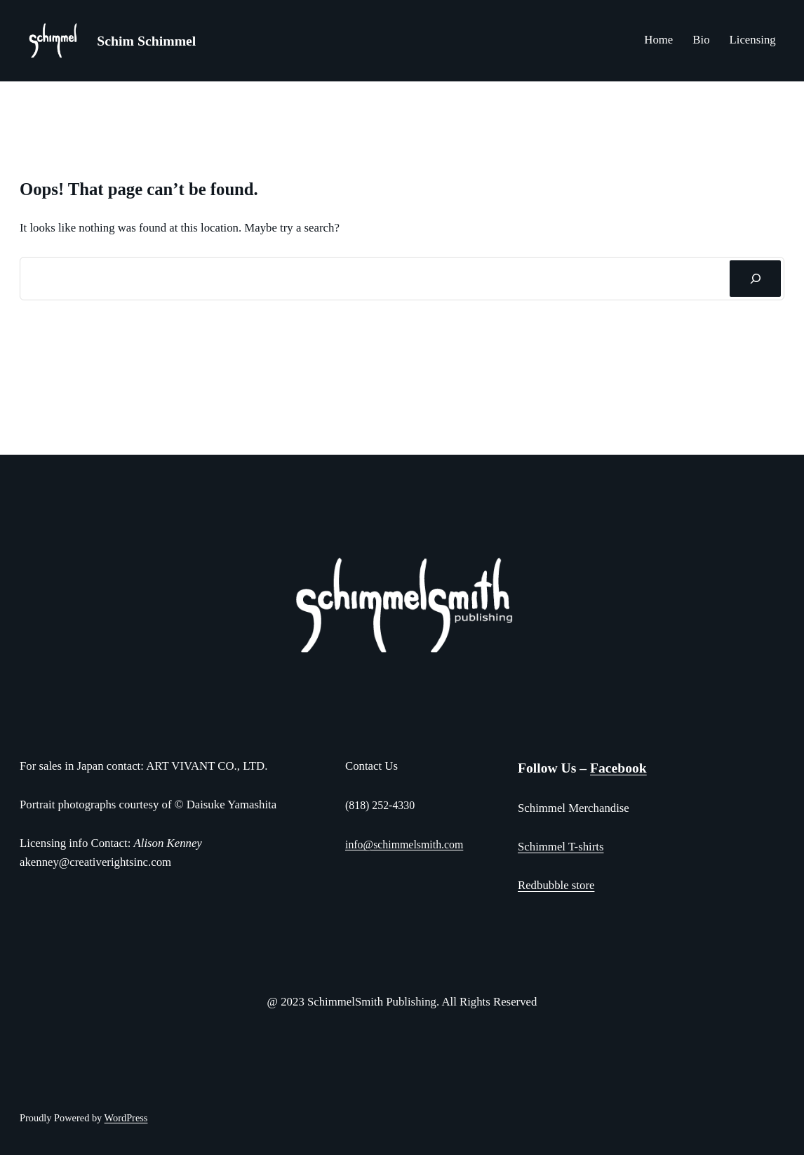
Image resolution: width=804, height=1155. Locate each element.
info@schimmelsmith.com (404, 844)
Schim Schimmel (146, 40)
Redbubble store (556, 885)
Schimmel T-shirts (561, 846)
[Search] (755, 278)
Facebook (618, 768)
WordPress (126, 1117)
